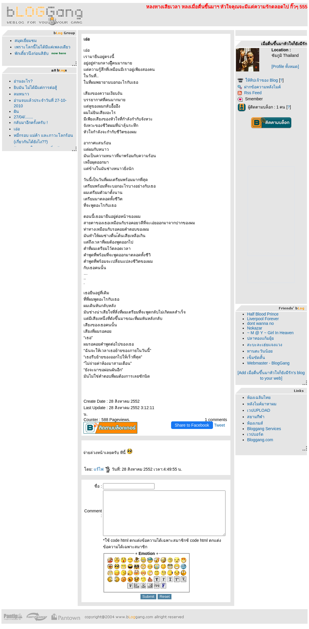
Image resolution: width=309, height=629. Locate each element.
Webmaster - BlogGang (277, 363)
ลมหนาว (20, 94)
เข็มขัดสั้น (265, 357)
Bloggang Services (273, 428)
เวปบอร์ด (264, 434)
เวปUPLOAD (267, 410)
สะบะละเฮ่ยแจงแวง (273, 344)
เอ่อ (15, 129)
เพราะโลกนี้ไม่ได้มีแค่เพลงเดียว (41, 47)
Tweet (228, 418)
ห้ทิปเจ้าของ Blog (270, 80)
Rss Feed (258, 92)
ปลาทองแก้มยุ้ (269, 338)
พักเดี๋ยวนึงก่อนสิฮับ (30, 53)
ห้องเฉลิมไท (268, 397)
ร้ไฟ (98, 462)
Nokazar (263, 328)
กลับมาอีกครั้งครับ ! (29, 122)
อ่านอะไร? (21, 81)
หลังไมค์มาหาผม (270, 404)
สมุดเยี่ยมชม (24, 40)
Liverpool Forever (272, 318)
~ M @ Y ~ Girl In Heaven (279, 332)
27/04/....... (21, 117)
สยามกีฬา (265, 416)
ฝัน (14, 111)
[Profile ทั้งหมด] (290, 66)
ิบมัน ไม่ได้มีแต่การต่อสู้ (34, 87)
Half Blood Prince (271, 314)
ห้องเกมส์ (264, 423)
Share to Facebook (201, 418)
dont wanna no (269, 323)
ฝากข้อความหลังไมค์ (268, 87)
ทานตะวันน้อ (269, 351)
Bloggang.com (269, 439)
